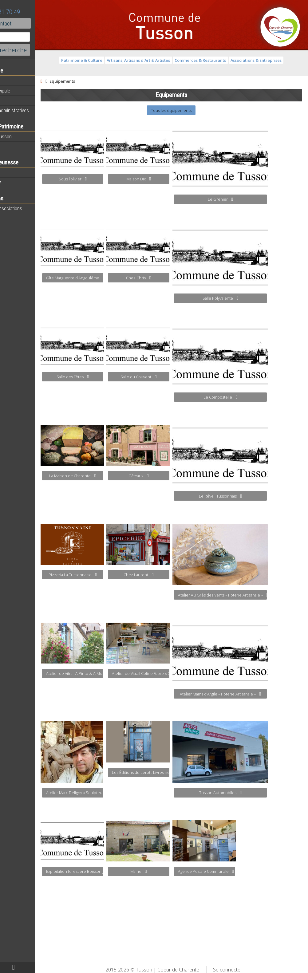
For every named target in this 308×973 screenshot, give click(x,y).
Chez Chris (171, 278)
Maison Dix (171, 179)
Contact (34, 23)
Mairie (172, 871)
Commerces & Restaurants (217, 60)
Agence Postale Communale (239, 871)
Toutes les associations (29, 208)
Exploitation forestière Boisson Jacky (107, 871)
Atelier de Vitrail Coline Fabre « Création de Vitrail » (173, 673)
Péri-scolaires (18, 182)
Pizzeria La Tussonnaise (105, 574)
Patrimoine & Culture (98, 60)
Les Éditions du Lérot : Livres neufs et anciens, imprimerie (173, 772)
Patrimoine (16, 146)
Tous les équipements (188, 110)
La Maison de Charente (105, 476)
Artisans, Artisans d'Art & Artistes (155, 60)
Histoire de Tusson (24, 136)
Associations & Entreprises (272, 60)
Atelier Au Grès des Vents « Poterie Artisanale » (255, 595)
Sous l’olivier (106, 179)
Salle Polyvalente (253, 298)
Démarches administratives (32, 110)
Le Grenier (253, 199)
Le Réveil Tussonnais (253, 496)
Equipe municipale (23, 91)
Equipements (18, 100)
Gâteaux (172, 476)
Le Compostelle (253, 397)
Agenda (12, 81)
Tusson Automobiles (253, 792)
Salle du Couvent (172, 377)
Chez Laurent (172, 574)
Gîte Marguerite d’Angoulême (107, 278)
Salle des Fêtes (105, 377)
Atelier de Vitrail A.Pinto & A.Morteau (107, 673)
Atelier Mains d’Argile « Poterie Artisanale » (253, 694)
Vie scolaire (16, 172)
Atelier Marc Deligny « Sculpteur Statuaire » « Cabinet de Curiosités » (107, 792)
